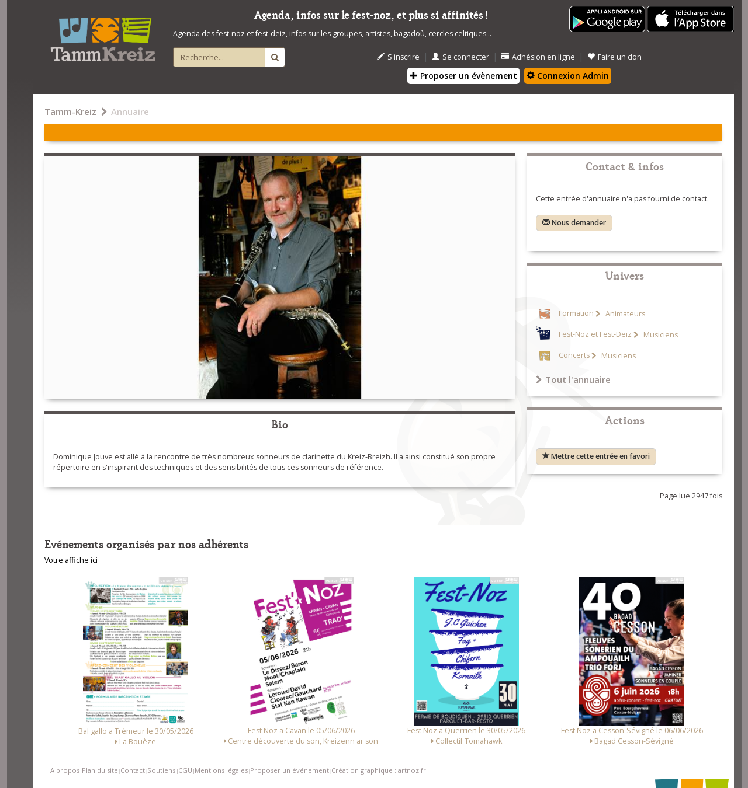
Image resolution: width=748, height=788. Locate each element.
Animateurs (624, 314)
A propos (64, 770)
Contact (132, 770)
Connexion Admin (568, 75)
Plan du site (100, 770)
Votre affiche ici (71, 560)
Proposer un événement (289, 770)
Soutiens (161, 770)
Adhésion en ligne (538, 57)
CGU (185, 770)
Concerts (574, 356)
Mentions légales (221, 770)
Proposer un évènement (463, 75)
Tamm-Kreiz (70, 111)
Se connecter (460, 57)
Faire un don (614, 57)
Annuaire (130, 111)
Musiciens (660, 335)
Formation (576, 314)
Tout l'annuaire (573, 379)
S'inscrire (398, 57)
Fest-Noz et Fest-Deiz (595, 335)
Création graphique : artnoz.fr (378, 770)
